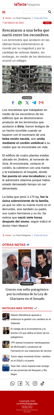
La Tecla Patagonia (22, 18)
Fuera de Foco (41, 18)
